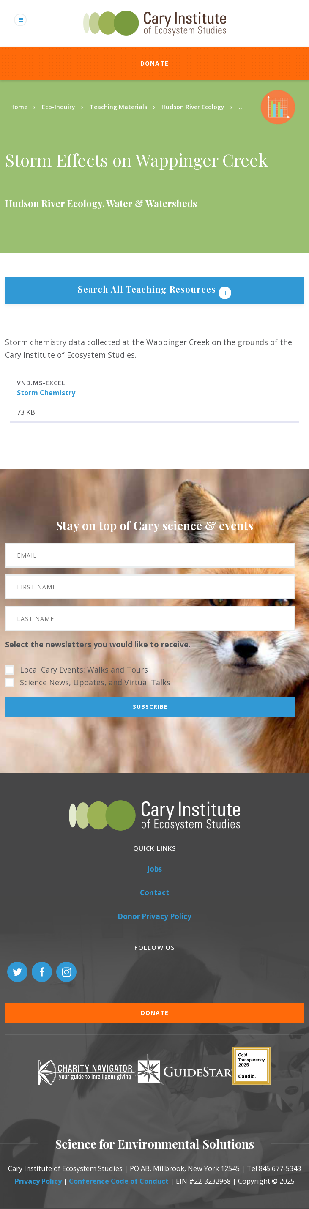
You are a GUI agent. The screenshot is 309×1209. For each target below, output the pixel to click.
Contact (154, 892)
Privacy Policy (38, 1181)
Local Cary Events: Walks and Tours (84, 670)
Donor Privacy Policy (154, 916)
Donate (154, 63)
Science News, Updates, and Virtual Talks (95, 682)
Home (18, 107)
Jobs (154, 869)
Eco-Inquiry (58, 107)
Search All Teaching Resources (148, 289)
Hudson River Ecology (192, 107)
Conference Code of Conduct (119, 1181)
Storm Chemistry (46, 392)
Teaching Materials (118, 107)
